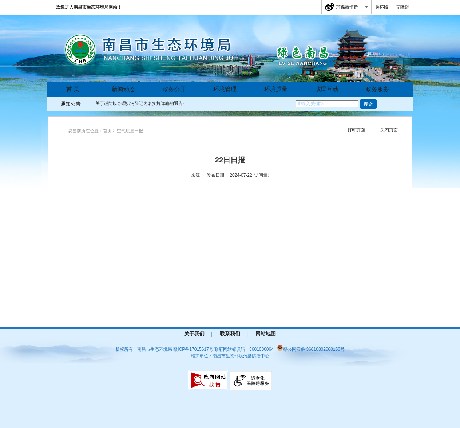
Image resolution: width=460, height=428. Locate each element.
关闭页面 (389, 130)
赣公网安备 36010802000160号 (311, 349)
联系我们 (230, 334)
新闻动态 (123, 89)
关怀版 (381, 7)
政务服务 (377, 89)
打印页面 (356, 130)
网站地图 (265, 334)
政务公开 (174, 89)
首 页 (72, 89)
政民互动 (326, 89)
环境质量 (276, 89)
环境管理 (225, 89)
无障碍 (402, 7)
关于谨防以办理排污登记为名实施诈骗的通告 (139, 103)
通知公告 (70, 104)
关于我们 (194, 334)
